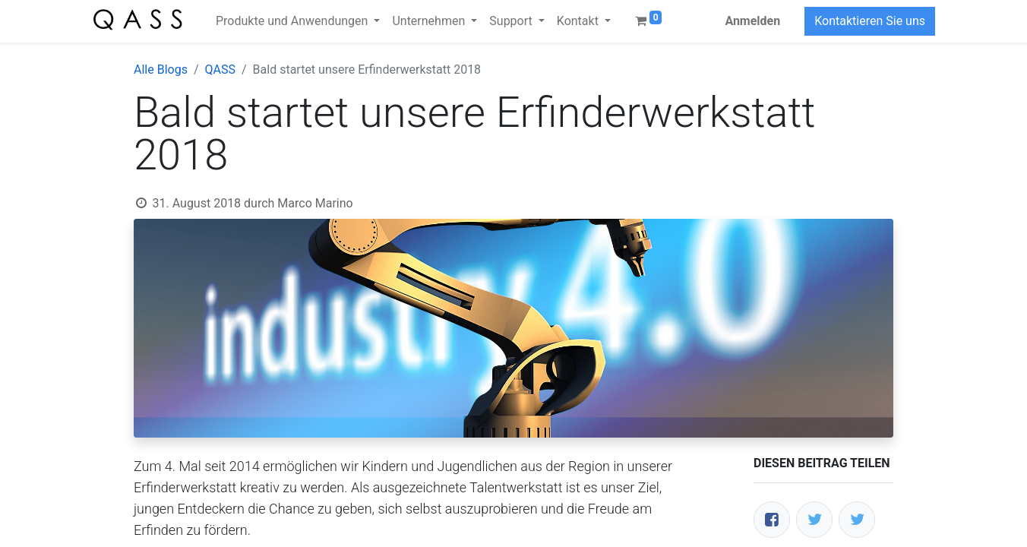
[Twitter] (814, 519)
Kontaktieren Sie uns (869, 21)
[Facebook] (772, 519)
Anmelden (752, 21)
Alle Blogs (161, 69)
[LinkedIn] (857, 519)
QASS (220, 69)
